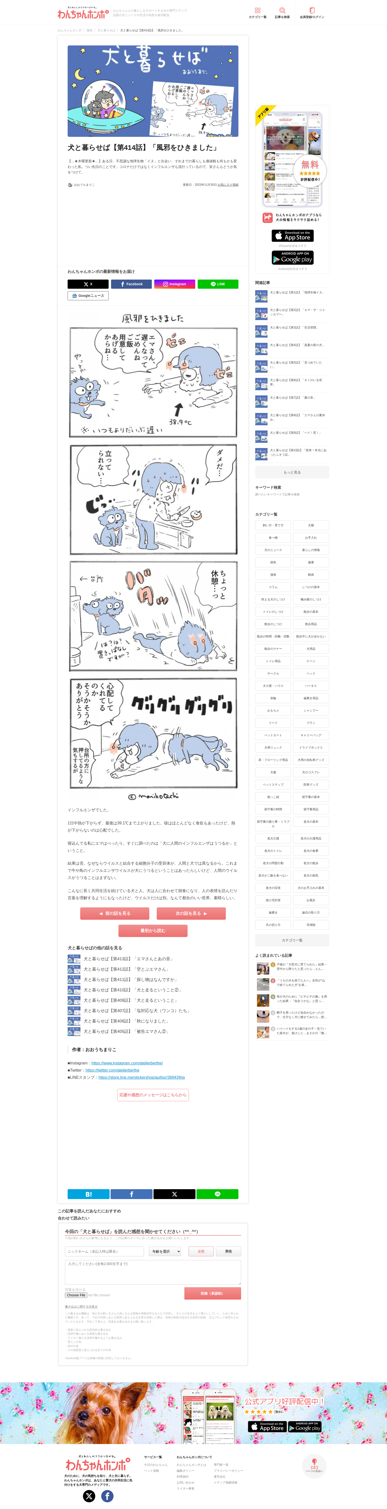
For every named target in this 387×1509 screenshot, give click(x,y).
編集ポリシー (185, 1470)
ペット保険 (151, 1470)
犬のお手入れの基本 (311, 888)
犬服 (273, 772)
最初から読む (153, 930)
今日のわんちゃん (156, 1465)
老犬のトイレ (273, 851)
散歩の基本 (311, 611)
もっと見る (292, 472)
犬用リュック (273, 747)
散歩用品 (311, 624)
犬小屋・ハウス (273, 686)
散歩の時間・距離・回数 (273, 636)
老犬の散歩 (311, 863)
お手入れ (311, 537)
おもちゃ (273, 710)
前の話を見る (118, 913)
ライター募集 (185, 1488)
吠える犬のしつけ (273, 599)
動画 (311, 574)
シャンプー (311, 710)
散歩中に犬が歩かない (311, 636)
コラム (273, 587)
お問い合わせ (185, 1482)
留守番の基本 (311, 797)
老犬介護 (273, 838)
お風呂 (311, 900)
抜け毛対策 (273, 900)
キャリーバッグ (311, 735)
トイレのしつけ (273, 611)
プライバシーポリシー (228, 1470)
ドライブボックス (311, 747)
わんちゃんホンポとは (191, 1465)
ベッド (311, 673)
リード (273, 723)
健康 (311, 562)
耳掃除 (311, 925)
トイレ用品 (273, 661)
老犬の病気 (311, 875)
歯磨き (273, 912)
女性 (201, 1251)
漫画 (273, 574)
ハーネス (311, 686)
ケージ (311, 661)
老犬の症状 (273, 888)
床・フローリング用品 (273, 760)
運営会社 (220, 1476)
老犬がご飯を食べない (273, 875)
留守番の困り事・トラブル (273, 824)
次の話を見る (188, 913)
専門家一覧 (221, 1465)
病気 (273, 562)
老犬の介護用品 (311, 838)
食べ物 (273, 537)
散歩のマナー (273, 649)
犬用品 (311, 649)
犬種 (311, 525)
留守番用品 (311, 809)
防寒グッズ (311, 784)
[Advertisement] (110, 224)
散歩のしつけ (273, 624)
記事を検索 (282, 17)
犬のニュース (273, 550)
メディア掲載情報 (225, 1482)
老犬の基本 (311, 821)
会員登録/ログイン (312, 17)
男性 (228, 1251)
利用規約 (183, 1476)
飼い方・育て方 (273, 525)
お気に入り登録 (228, 184)
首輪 (273, 698)
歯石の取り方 (311, 912)
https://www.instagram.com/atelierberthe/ (127, 1063)
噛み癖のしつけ (311, 599)
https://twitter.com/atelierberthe (112, 1070)
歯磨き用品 (311, 698)
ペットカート (273, 735)
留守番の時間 (273, 809)
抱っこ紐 (273, 797)
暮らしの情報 (311, 550)
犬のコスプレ (311, 772)
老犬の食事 (311, 851)
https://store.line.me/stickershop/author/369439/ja (141, 1077)
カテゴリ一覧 (258, 17)
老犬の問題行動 (273, 863)
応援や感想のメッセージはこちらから (153, 1095)
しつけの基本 (311, 587)
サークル (273, 673)
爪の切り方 (273, 925)
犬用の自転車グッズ (311, 760)
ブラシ (311, 723)
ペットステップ (273, 784)
